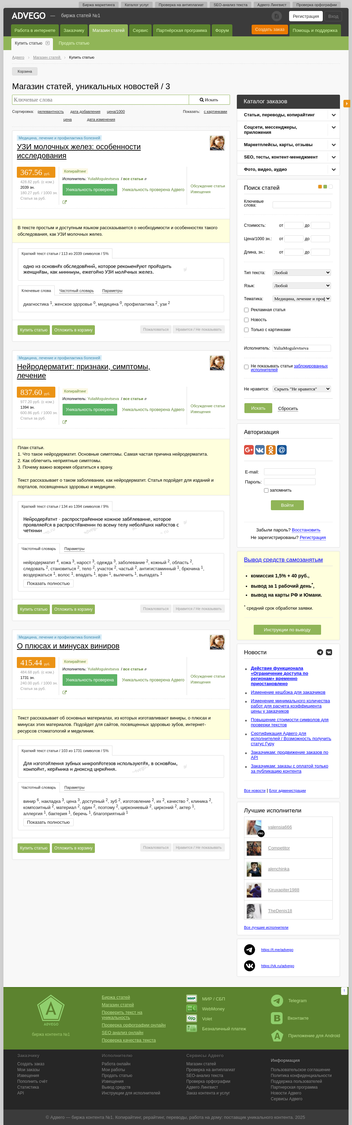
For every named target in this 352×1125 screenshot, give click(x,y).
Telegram (289, 1000)
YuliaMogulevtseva (103, 179)
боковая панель (346, 103)
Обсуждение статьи (207, 186)
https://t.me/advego (277, 950)
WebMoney (205, 1008)
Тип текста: (254, 273)
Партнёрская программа (181, 30)
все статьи (133, 179)
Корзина (25, 71)
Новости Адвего (286, 1093)
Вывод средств (116, 1087)
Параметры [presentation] (112, 291)
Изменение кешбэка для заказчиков (288, 692)
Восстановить (306, 529)
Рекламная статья (268, 310)
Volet (199, 1018)
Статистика (28, 1087)
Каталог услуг (137, 5)
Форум (222, 30)
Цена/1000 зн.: (258, 239)
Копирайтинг (75, 171)
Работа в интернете (34, 30)
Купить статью (28, 43)
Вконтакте (290, 1018)
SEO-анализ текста (230, 5)
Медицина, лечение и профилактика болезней (59, 138)
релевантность (51, 111)
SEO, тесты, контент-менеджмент (281, 157)
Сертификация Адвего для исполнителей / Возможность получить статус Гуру (291, 738)
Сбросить (288, 408)
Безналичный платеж (216, 1028)
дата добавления (85, 111)
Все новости (255, 790)
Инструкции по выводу (287, 629)
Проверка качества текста (129, 1040)
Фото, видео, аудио (265, 169)
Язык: (249, 286)
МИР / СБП (205, 998)
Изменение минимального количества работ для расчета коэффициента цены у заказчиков (290, 706)
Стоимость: (255, 225)
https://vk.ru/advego (277, 966)
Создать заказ (269, 29)
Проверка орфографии (316, 5)
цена (67, 119)
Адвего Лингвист (272, 5)
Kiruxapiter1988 (283, 889)
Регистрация (306, 16)
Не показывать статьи (289, 368)
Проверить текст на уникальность (122, 1015)
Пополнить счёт (32, 1081)
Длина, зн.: (254, 252)
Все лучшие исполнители (266, 927)
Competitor (279, 848)
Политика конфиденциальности (301, 1075)
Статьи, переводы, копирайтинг (279, 114)
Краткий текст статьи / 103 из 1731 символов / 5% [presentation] (65, 751)
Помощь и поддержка (315, 30)
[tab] (65, 253)
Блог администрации (287, 790)
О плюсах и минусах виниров (68, 646)
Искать (258, 408)
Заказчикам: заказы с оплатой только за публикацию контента (289, 768)
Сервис (140, 30)
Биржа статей (116, 997)
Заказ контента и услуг (208, 1093)
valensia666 (280, 827)
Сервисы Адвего (286, 1099)
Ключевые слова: (254, 203)
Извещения (200, 192)
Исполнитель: (257, 348)
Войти (287, 505)
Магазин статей (108, 30)
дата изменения (101, 119)
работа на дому (205, 1117)
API (20, 1093)
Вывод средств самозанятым (283, 559)
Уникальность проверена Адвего (153, 189)
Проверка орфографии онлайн (134, 1025)
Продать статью (74, 43)
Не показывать (209, 329)
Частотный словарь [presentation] (76, 291)
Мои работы (113, 1069)
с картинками (215, 111)
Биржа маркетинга (98, 5)
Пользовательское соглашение (300, 1069)
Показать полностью (48, 583)
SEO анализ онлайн (122, 1032)
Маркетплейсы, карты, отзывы (278, 144)
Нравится (184, 329)
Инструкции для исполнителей (131, 1093)
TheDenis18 (280, 910)
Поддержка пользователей (296, 1081)
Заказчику (74, 30)
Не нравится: (256, 389)
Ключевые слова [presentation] (36, 291)
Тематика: (253, 299)
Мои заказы (28, 1069)
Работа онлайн (116, 1064)
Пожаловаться (156, 329)
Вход (333, 16)
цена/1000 (116, 111)
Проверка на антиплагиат (181, 5)
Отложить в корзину (73, 330)
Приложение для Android (305, 1035)
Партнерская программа (294, 1087)
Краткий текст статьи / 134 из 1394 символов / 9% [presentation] (65, 506)
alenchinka (278, 868)
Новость (259, 320)
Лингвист (202, 1087)
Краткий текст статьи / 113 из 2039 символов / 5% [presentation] (65, 253)
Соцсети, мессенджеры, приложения (270, 130)
